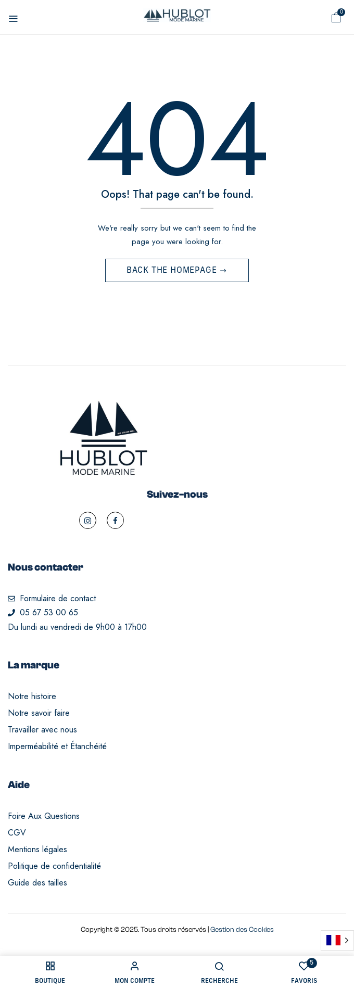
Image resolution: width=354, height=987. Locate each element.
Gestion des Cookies (242, 930)
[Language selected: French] (337, 940)
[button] (336, 18)
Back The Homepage (173, 271)
